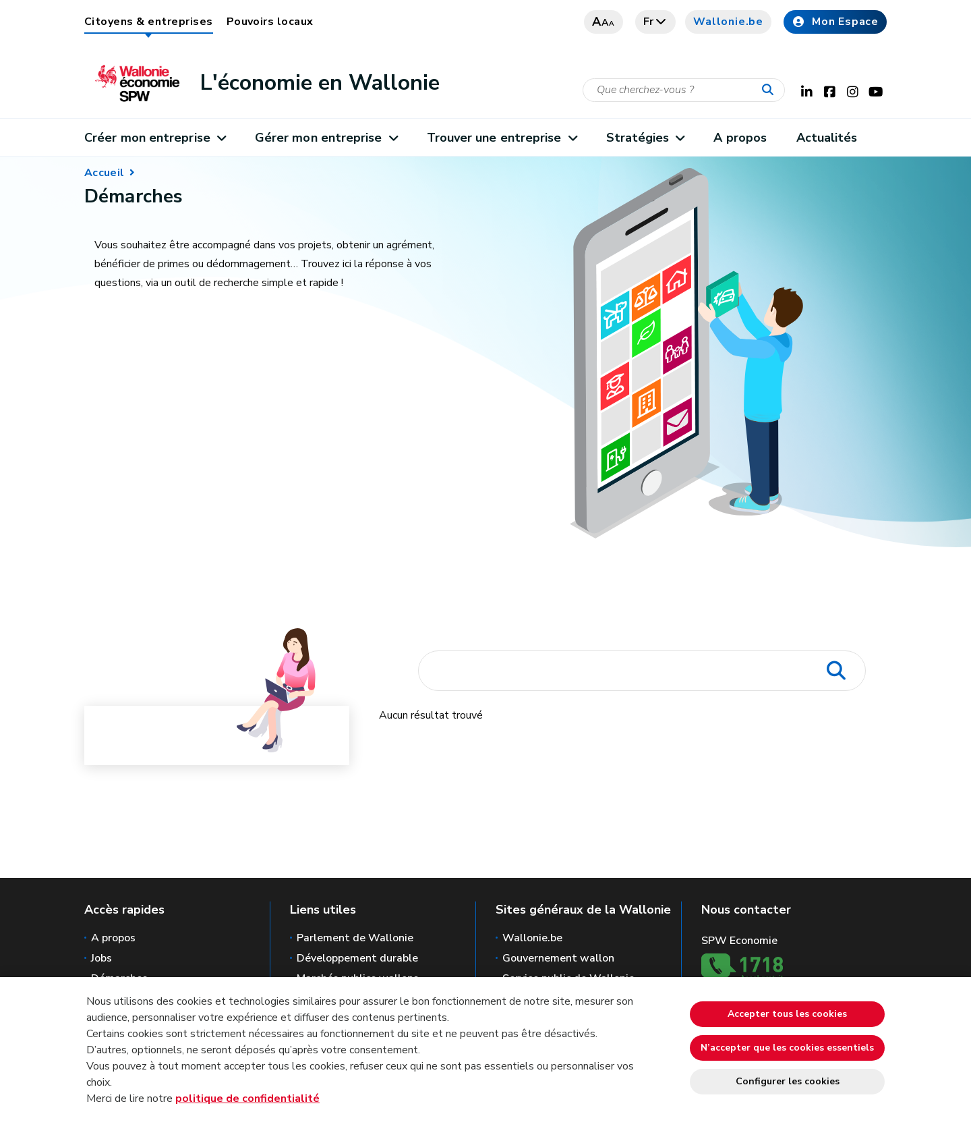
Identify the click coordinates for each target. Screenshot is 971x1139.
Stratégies (645, 138)
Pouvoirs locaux (270, 21)
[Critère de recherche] (684, 90)
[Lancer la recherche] (771, 90)
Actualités (827, 138)
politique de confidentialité (247, 1098)
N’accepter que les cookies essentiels (787, 1047)
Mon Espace (835, 21)
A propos (740, 138)
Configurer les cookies (788, 1081)
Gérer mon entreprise (326, 138)
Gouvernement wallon (558, 958)
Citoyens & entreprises (148, 21)
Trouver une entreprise (502, 138)
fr (655, 21)
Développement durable (357, 958)
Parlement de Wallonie (355, 938)
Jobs (101, 958)
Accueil (104, 172)
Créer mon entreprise (154, 138)
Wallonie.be (728, 21)
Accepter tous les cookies (787, 1013)
